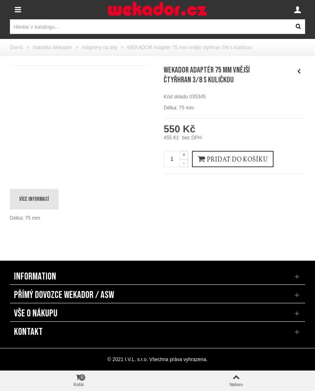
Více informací (34, 199)
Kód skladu (176, 97)
